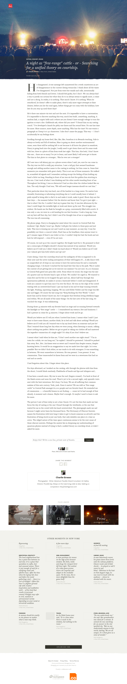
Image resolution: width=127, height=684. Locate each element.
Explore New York (63, 647)
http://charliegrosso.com (68, 486)
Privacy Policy (64, 661)
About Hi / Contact (53, 661)
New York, (48, 71)
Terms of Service (74, 661)
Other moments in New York (63, 539)
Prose (41, 59)
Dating (28, 59)
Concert (35, 59)
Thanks (89, 440)
